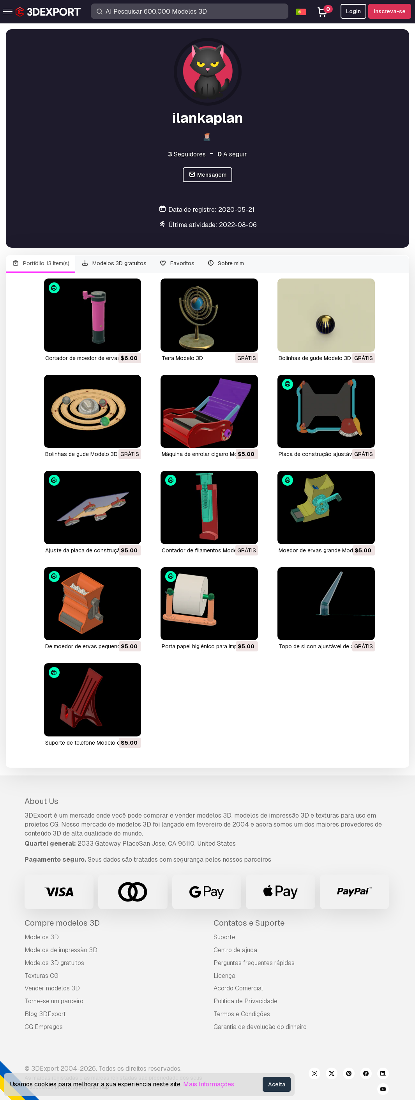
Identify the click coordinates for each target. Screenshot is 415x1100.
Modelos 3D (42, 937)
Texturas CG (41, 976)
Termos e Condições (242, 1014)
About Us (41, 801)
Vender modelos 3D (52, 988)
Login (353, 11)
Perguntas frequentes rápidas (254, 963)
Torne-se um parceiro (54, 1001)
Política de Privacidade (245, 1001)
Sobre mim (225, 263)
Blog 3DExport (45, 1014)
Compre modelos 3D (62, 923)
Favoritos (176, 263)
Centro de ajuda (235, 950)
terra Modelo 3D (182, 358)
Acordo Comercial (238, 988)
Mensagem (207, 175)
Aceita (276, 1084)
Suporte (224, 937)
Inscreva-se (390, 11)
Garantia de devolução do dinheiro (260, 1027)
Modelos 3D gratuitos (114, 263)
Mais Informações (208, 1084)
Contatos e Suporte (249, 923)
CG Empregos (44, 1027)
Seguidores (187, 154)
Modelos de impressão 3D (61, 950)
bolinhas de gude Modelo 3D (315, 358)
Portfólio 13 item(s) (40, 263)
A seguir (232, 154)
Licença (224, 976)
